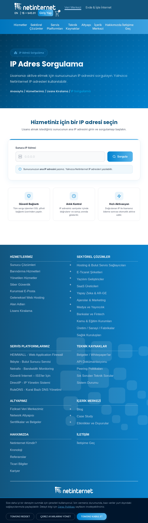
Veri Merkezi (73, 7)
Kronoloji (16, 450)
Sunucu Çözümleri (40, 265)
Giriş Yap (45, 13)
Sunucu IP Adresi (25, 147)
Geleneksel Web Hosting (40, 298)
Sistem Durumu (87, 382)
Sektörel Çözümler (36, 26)
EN (16, 13)
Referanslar (18, 457)
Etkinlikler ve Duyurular (93, 423)
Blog (80, 409)
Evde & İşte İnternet (98, 7)
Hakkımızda (113, 25)
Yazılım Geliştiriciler (90, 279)
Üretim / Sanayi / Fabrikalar (96, 328)
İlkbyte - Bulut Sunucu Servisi (30, 361)
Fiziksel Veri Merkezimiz (40, 409)
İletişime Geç (127, 26)
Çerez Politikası (66, 506)
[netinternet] (35, 6)
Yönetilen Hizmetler (40, 278)
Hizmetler (20, 25)
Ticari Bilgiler (19, 464)
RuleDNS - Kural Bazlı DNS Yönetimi (35, 389)
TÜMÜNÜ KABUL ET (92, 516)
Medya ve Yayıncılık (91, 307)
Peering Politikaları (90, 368)
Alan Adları (40, 304)
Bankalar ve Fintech (90, 314)
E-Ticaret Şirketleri (89, 272)
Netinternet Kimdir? (23, 443)
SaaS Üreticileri (87, 286)
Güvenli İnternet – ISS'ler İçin (30, 375)
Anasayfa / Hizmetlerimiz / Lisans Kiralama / (40, 91)
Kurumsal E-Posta (40, 291)
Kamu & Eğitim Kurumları (94, 321)
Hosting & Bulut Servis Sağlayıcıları (101, 265)
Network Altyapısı (40, 415)
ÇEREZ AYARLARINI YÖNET (55, 516)
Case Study (85, 416)
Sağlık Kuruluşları (89, 335)
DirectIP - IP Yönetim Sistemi (30, 382)
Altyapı (86, 25)
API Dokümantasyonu (92, 361)
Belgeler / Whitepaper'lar (94, 355)
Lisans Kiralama (40, 311)
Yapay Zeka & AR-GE (92, 293)
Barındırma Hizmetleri (40, 271)
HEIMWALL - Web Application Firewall (36, 355)
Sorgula (120, 156)
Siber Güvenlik (40, 285)
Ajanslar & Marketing (91, 300)
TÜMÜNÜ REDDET (20, 516)
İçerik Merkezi (98, 26)
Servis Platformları (55, 26)
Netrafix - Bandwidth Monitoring (32, 368)
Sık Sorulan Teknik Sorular (95, 375)
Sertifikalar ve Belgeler (40, 422)
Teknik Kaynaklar (73, 26)
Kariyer (15, 471)
